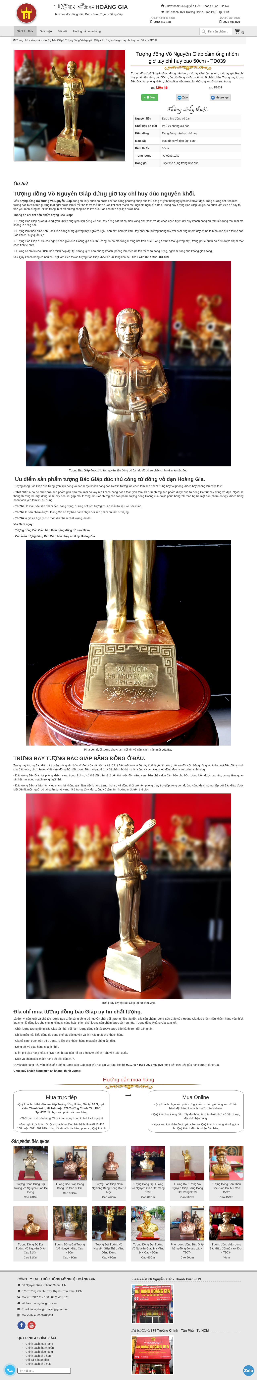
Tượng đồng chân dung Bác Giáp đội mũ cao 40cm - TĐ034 (226, 1248)
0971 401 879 (231, 21)
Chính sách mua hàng (39, 1343)
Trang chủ (22, 40)
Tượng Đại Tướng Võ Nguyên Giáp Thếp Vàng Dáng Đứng (108, 1248)
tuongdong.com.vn (45, 1303)
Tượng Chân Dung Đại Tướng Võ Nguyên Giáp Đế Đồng (30, 1188)
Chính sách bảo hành (38, 1355)
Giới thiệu (46, 31)
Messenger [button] (220, 98)
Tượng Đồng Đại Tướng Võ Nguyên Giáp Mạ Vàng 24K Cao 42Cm (148, 1248)
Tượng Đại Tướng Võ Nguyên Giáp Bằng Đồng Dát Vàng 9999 (187, 1188)
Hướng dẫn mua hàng (87, 31)
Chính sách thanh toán (39, 1347)
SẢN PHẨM (25, 31)
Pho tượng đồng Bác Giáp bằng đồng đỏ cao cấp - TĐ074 (187, 1248)
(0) (239, 32)
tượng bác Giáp (53, 40)
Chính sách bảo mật (38, 1363)
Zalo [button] (182, 98)
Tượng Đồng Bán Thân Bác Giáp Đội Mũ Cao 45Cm (226, 1188)
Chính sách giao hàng (39, 1351)
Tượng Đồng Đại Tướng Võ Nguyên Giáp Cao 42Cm (70, 1248)
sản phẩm (36, 40)
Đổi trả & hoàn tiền (37, 1359)
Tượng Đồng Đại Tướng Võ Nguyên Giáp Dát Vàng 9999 (148, 1188)
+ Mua (149, 97)
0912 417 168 (162, 21)
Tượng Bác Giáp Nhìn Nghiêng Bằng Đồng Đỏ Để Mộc (109, 1188)
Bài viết (62, 31)
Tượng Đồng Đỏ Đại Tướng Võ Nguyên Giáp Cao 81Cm (31, 1248)
